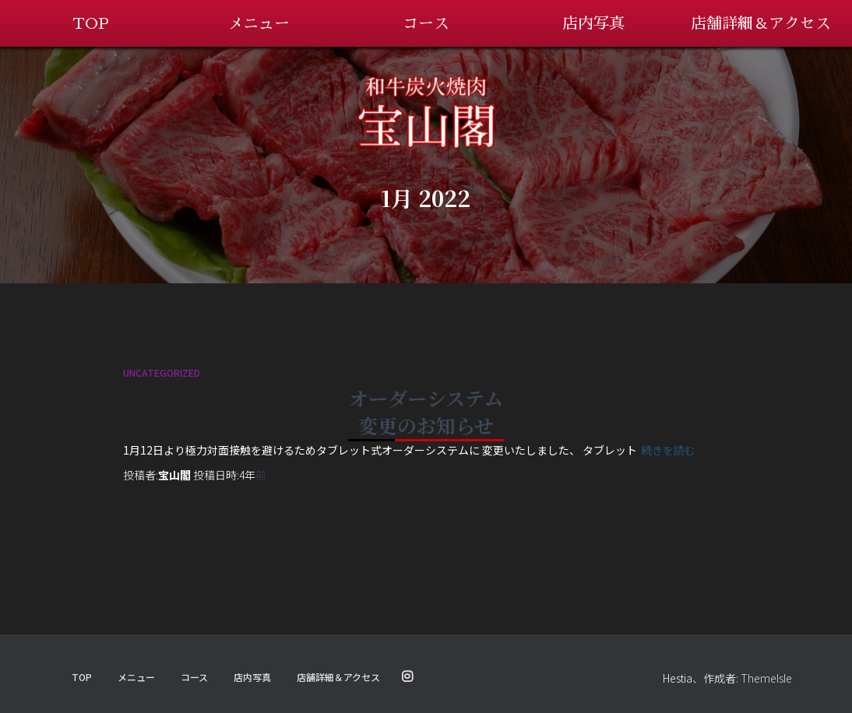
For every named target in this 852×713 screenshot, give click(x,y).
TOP (90, 23)
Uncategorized (161, 372)
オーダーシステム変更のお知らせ (426, 411)
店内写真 (593, 23)
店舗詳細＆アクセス (761, 23)
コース (426, 23)
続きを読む (668, 450)
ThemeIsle (766, 678)
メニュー (258, 23)
